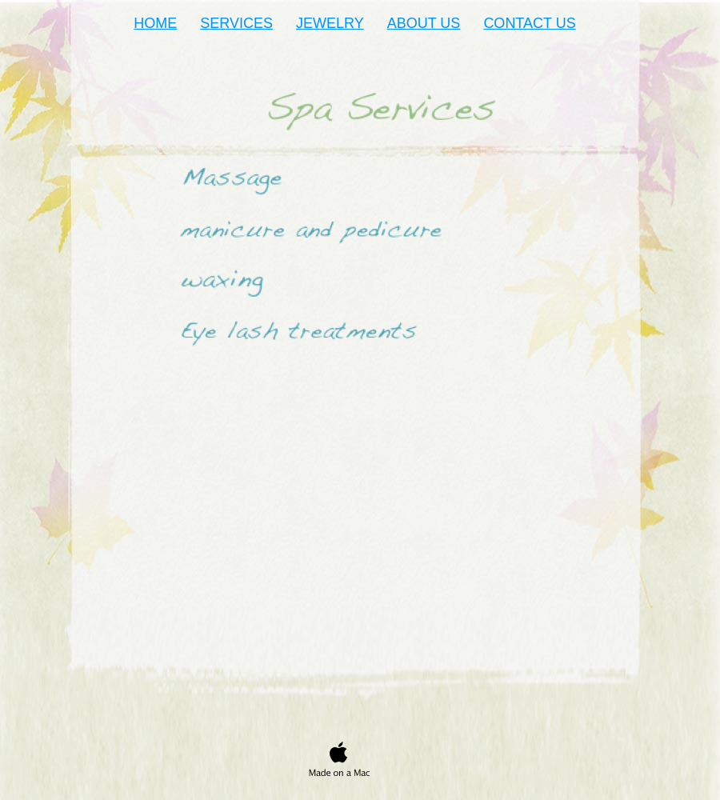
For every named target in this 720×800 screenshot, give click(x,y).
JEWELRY (330, 23)
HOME (155, 23)
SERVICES (236, 23)
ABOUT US (424, 23)
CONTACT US (529, 23)
